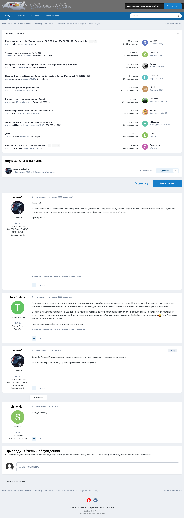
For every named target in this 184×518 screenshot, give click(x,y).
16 (18, 432)
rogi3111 (153, 41)
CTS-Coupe (35, 136)
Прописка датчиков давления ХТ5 (22, 87)
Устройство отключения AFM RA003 (23, 53)
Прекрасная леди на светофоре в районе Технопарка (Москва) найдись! (41, 64)
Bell (13, 67)
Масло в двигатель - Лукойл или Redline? (26, 145)
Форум (8, 17)
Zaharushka (155, 145)
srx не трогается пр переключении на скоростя (28, 122)
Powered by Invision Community (92, 514)
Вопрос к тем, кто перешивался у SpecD (25, 99)
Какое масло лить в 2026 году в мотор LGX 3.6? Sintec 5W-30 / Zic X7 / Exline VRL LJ (46, 41)
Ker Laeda (154, 99)
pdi (13, 102)
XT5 (34, 44)
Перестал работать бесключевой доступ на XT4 (29, 110)
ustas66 (15, 136)
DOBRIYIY (16, 56)
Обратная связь (53, 16)
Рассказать (146, 170)
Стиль (82, 507)
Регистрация (173, 6)
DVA (14, 90)
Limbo (152, 133)
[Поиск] (144, 15)
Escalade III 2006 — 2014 (43, 102)
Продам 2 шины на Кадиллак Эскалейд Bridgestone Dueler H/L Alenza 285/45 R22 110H (48, 76)
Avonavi (15, 113)
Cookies (111, 507)
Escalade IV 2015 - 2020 (42, 56)
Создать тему (141, 183)
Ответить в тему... (29, 466)
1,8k (18, 223)
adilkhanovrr (17, 125)
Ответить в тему (167, 183)
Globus (153, 64)
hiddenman (17, 148)
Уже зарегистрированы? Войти (144, 6)
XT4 (41, 113)
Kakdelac (16, 44)
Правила (21, 16)
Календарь (35, 16)
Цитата (42, 285)
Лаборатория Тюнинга (43, 172)
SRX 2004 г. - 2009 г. (54, 125)
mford (152, 87)
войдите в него (111, 454)
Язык (72, 507)
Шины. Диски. (43, 79)
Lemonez (16, 79)
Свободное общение (36, 67)
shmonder (17, 406)
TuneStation (17, 296)
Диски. (8, 133)
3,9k (18, 323)
